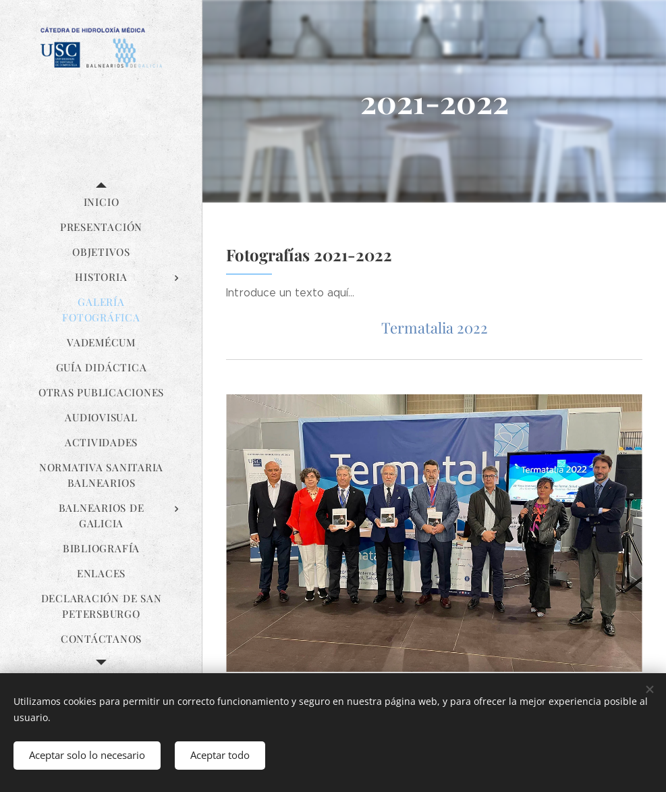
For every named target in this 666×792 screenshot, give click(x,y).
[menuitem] (101, 202)
